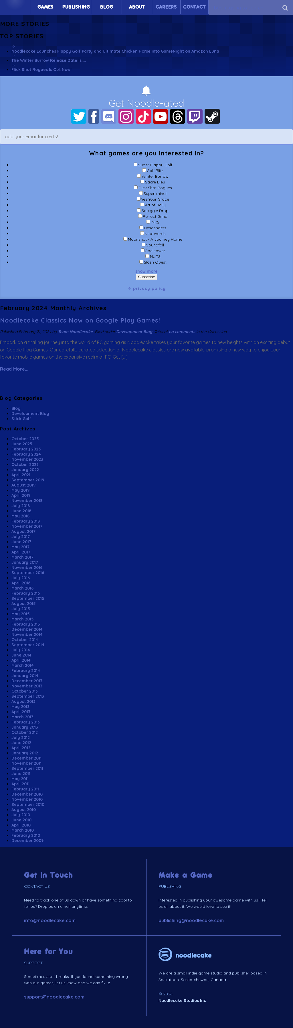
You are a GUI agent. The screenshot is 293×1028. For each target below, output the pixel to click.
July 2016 (20, 578)
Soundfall (155, 245)
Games (45, 7)
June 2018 (21, 511)
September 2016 (27, 573)
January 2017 (24, 562)
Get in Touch (48, 875)
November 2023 (27, 459)
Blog (106, 7)
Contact (194, 7)
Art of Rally (155, 205)
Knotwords (155, 233)
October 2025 (25, 439)
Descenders (155, 228)
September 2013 (27, 696)
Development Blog (134, 331)
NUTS (155, 256)
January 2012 (24, 753)
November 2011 (26, 763)
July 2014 (20, 650)
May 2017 (20, 547)
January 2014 (24, 676)
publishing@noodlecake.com (191, 921)
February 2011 (25, 789)
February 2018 (25, 521)
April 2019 (20, 495)
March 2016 (22, 588)
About (137, 7)
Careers (166, 7)
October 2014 (24, 639)
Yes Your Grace (155, 199)
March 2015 (22, 619)
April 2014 (21, 660)
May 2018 (20, 516)
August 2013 (23, 701)
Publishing (76, 7)
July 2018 (20, 506)
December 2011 (26, 758)
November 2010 (27, 799)
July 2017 (20, 536)
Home (15, 7)
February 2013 (25, 722)
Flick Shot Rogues (155, 188)
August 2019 (23, 485)
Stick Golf (21, 418)
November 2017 (26, 526)
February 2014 (25, 670)
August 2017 (23, 531)
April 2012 (20, 748)
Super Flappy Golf (155, 165)
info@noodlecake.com (50, 921)
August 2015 (23, 603)
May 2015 (20, 614)
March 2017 (22, 557)
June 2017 (21, 542)
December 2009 (27, 840)
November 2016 (26, 567)
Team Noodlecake (75, 331)
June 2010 (21, 820)
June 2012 (21, 743)
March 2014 (22, 665)
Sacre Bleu (155, 182)
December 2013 (26, 681)
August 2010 (23, 809)
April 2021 (20, 475)
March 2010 (22, 830)
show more (146, 271)
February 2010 (25, 835)
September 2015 (27, 598)
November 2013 (26, 686)
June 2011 (20, 773)
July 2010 (20, 815)
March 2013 (22, 717)
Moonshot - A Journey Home (155, 239)
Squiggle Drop (155, 210)
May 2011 (20, 779)
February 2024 (26, 454)
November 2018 (26, 500)
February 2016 (25, 593)
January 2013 (24, 727)
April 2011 (20, 784)
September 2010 (27, 804)
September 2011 (27, 768)
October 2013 (24, 691)
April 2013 (20, 712)
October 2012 (24, 732)
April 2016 (20, 583)
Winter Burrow (155, 176)
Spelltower (155, 251)
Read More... (14, 369)
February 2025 (26, 449)
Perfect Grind (155, 216)
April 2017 (20, 552)
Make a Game (186, 875)
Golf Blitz (155, 170)
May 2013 (20, 706)
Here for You (48, 952)
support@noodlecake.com (54, 997)
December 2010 (27, 794)
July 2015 (20, 609)
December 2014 (27, 629)
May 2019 (20, 490)
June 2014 (21, 655)
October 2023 (25, 464)
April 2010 (21, 825)
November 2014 (27, 634)
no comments (182, 331)
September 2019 (27, 480)
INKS (155, 222)
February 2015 (25, 624)
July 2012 (20, 737)
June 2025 (21, 444)
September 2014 (27, 645)
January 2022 (25, 470)
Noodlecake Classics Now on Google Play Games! (80, 320)
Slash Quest (155, 262)
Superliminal (155, 193)
